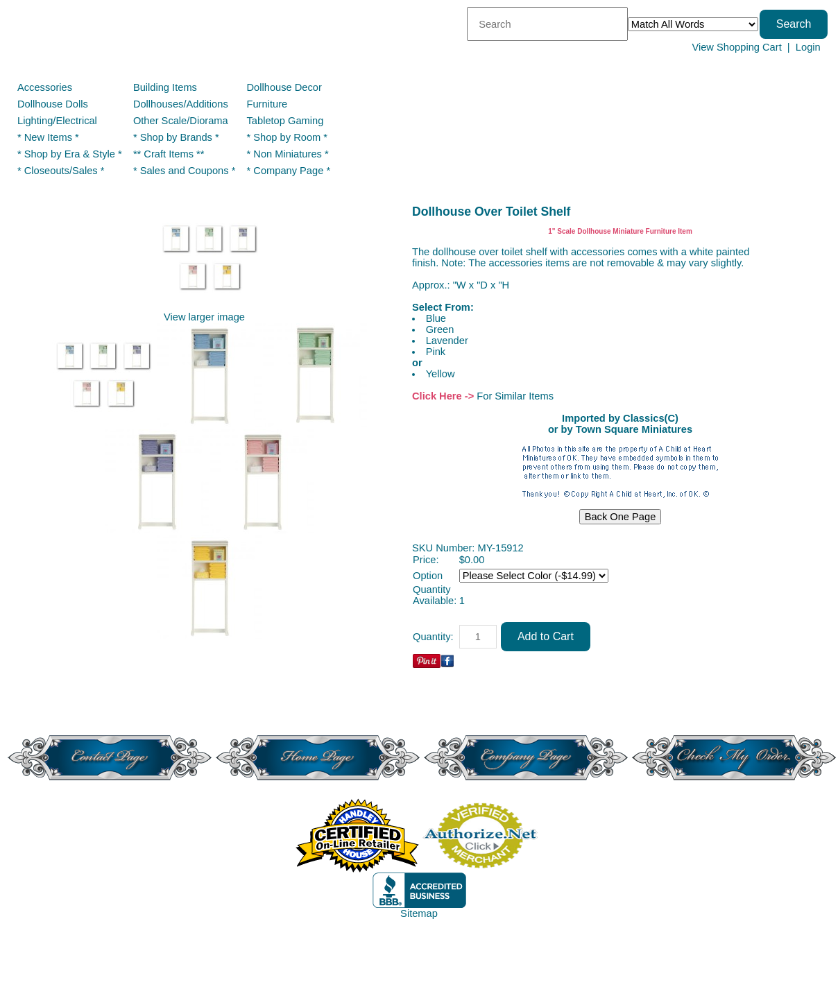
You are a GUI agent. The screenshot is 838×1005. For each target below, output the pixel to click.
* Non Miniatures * (288, 154)
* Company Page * (289, 170)
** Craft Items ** (169, 154)
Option (428, 575)
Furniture (267, 104)
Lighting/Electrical (58, 120)
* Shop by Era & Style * (69, 154)
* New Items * (48, 137)
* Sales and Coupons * (184, 170)
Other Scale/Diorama (180, 120)
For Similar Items (515, 396)
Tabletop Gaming (285, 120)
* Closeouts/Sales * (60, 170)
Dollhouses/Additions (180, 104)
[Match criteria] (693, 24)
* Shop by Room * (287, 137)
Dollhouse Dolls (52, 104)
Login (808, 47)
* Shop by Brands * (176, 137)
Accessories (44, 87)
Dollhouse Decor (284, 87)
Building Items (165, 87)
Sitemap (419, 913)
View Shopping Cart (736, 47)
